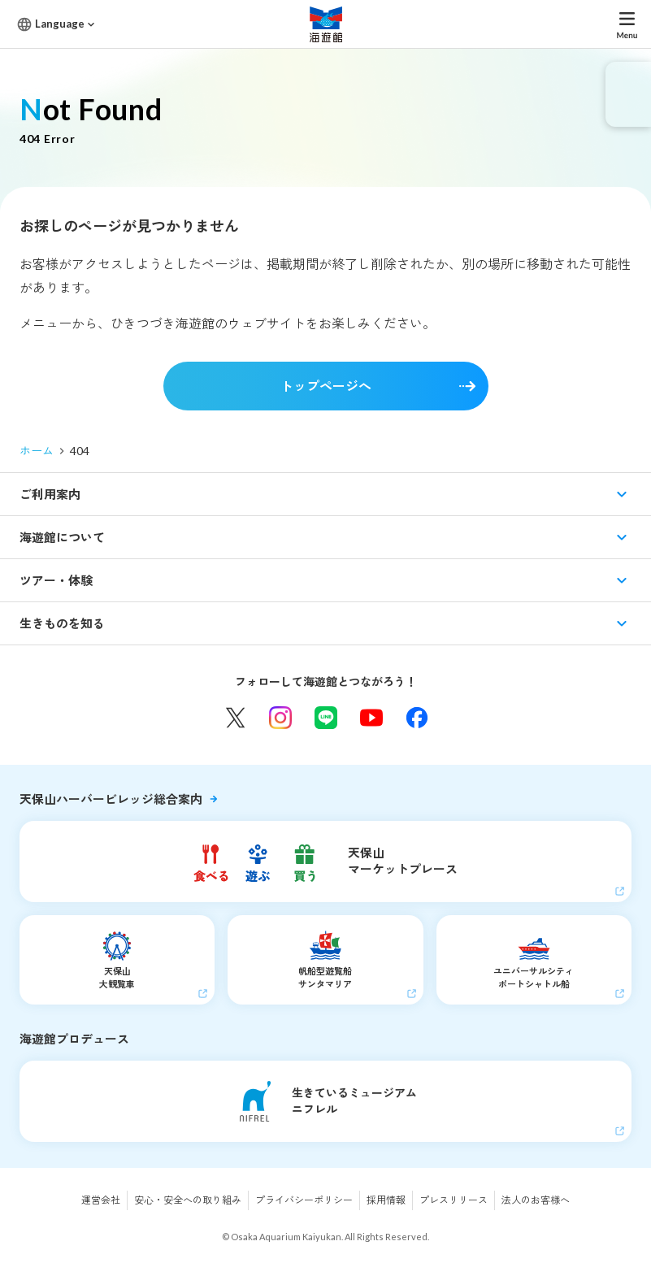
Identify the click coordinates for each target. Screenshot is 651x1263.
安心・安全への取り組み (187, 1200)
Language (60, 23)
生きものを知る (62, 623)
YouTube (371, 717)
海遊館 (326, 24)
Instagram (280, 717)
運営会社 (100, 1200)
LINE (326, 717)
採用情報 (386, 1200)
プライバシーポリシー (304, 1200)
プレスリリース (453, 1200)
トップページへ (325, 385)
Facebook (417, 717)
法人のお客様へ (535, 1200)
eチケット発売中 (628, 94)
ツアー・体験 (56, 580)
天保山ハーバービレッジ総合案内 (111, 799)
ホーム (37, 451)
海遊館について (62, 537)
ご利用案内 (50, 494)
